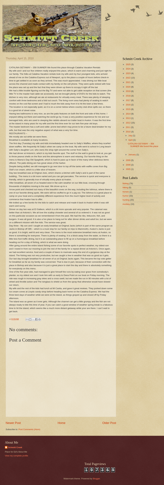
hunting (126, 200)
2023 (128, 73)
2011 (128, 127)
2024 (128, 69)
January (132, 154)
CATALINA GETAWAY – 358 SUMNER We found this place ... (143, 146)
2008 (128, 165)
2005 (128, 169)
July (130, 135)
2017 (128, 100)
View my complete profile (16, 455)
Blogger (96, 478)
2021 (128, 82)
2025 (128, 64)
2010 (128, 131)
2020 (128, 87)
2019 (128, 91)
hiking (125, 187)
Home (61, 423)
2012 (128, 122)
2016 (128, 104)
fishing (126, 183)
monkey (126, 204)
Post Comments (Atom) (29, 429)
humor (126, 196)
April (130, 140)
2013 (128, 118)
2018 (128, 96)
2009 (128, 160)
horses (126, 192)
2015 (128, 109)
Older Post (109, 423)
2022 (128, 78)
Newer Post (13, 423)
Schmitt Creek (15, 447)
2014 (128, 114)
